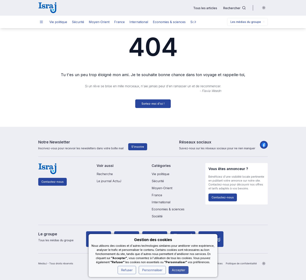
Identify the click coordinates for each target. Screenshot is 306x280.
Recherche (105, 174)
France (119, 22)
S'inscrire (137, 146)
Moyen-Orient (99, 22)
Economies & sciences (169, 22)
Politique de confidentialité (241, 263)
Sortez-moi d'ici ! (153, 103)
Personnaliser (152, 270)
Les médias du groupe (247, 21)
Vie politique (58, 22)
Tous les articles (205, 8)
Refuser (127, 270)
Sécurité (78, 22)
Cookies (218, 263)
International (138, 22)
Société (157, 216)
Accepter (178, 270)
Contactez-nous (52, 181)
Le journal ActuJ (109, 181)
